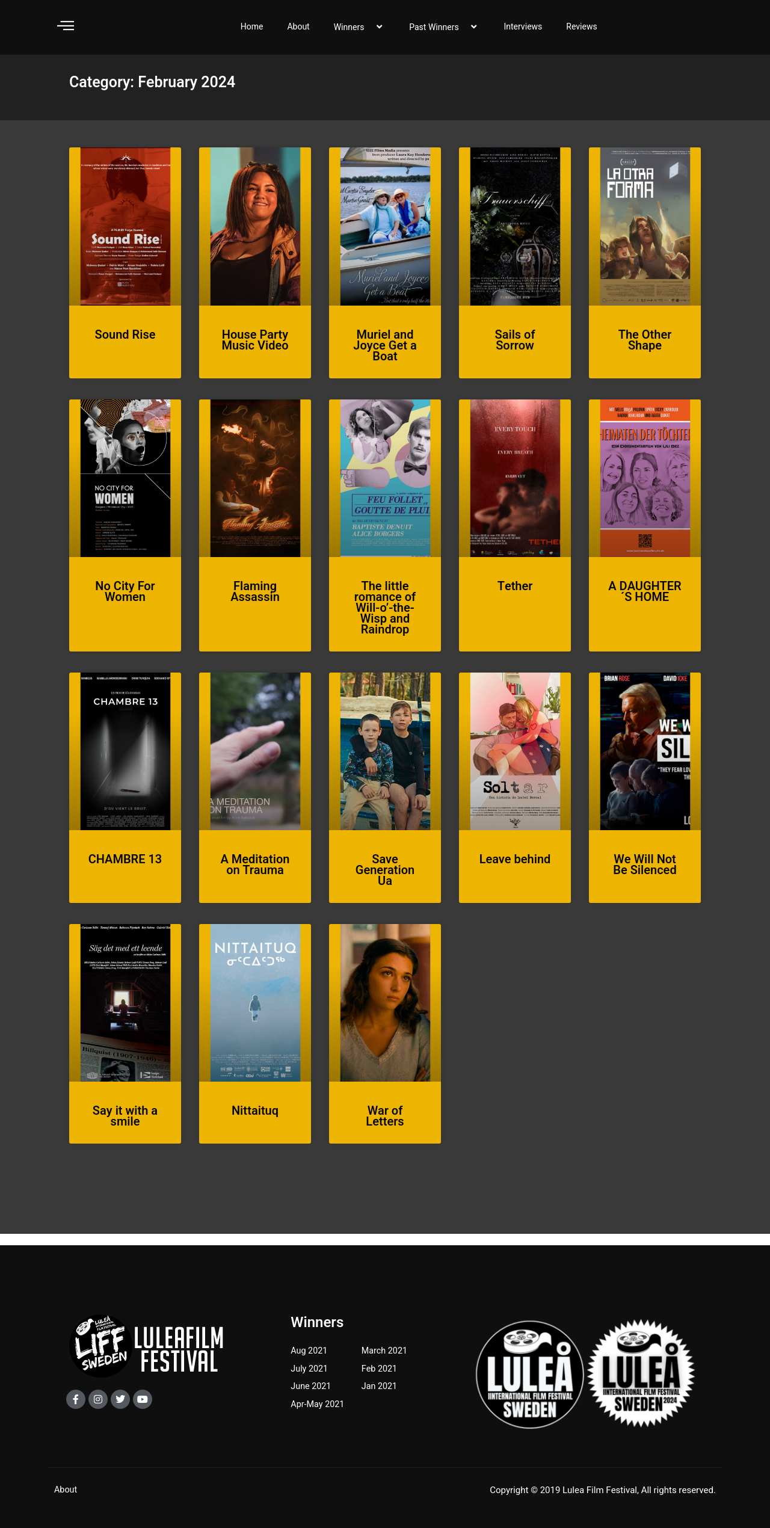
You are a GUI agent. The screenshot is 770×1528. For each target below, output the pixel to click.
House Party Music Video (254, 351)
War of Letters (385, 1128)
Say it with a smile (125, 1128)
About (298, 32)
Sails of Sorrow (514, 351)
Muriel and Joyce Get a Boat (384, 357)
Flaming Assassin (255, 603)
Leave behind (515, 871)
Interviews (523, 32)
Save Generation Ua (385, 881)
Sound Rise (125, 346)
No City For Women (125, 603)
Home (252, 32)
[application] (369, 32)
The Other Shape (645, 351)
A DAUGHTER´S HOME (644, 603)
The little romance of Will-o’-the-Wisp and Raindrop (385, 619)
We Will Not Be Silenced (644, 876)
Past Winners (444, 32)
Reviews (581, 32)
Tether (515, 597)
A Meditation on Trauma (255, 876)
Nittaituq (255, 1123)
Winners (360, 32)
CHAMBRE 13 (125, 871)
